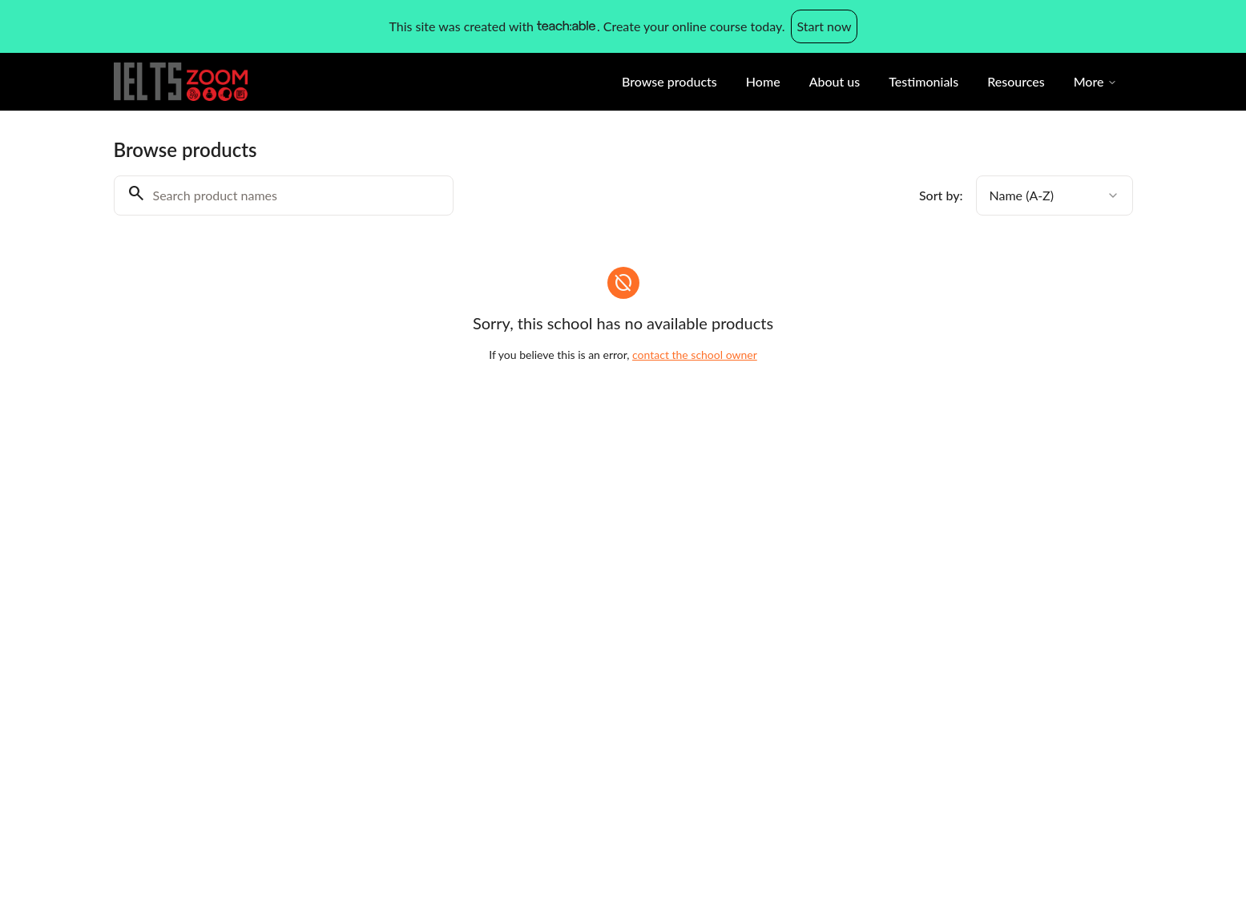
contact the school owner (694, 354)
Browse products (669, 81)
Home (763, 81)
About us (835, 81)
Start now (823, 26)
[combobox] (1054, 195)
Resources (1016, 81)
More (1095, 81)
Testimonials (923, 81)
